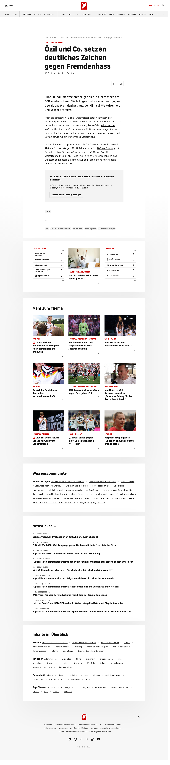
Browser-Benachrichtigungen (91, 651)
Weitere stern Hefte (121, 647)
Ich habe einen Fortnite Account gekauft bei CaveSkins (73, 490)
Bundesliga (65, 687)
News (7, 14)
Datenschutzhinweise (113, 725)
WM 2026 (37, 14)
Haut (86, 675)
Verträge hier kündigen (79, 728)
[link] (163, 5)
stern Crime (86, 14)
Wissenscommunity (41, 647)
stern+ (62, 14)
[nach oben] (138, 717)
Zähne (87, 679)
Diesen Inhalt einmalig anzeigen (66, 194)
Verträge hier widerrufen (101, 732)
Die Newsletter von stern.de (55, 642)
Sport (158, 14)
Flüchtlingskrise (90, 229)
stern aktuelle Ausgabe (97, 647)
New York (77, 663)
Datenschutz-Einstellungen (110, 728)
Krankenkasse (53, 663)
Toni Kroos (72, 155)
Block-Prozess (49, 14)
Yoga (46, 691)
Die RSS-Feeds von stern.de (84, 642)
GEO (69, 14)
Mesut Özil (98, 152)
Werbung (94, 728)
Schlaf (63, 679)
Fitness (96, 675)
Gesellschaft (101, 14)
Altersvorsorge (50, 659)
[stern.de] (84, 6)
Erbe (120, 659)
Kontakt (61, 732)
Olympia (86, 687)
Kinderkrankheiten (113, 675)
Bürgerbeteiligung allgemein (92, 502)
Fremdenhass (77, 229)
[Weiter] (163, 14)
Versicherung (117, 663)
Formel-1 (52, 687)
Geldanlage (37, 663)
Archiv (127, 642)
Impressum (48, 725)
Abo (154, 5)
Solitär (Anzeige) (64, 667)
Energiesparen (106, 659)
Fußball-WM (100, 687)
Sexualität (75, 679)
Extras (14, 14)
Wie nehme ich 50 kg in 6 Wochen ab (67, 481)
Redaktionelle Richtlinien (87, 725)
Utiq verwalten (50, 728)
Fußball (54, 38)
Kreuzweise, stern (102, 498)
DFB (47, 229)
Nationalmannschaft (120, 687)
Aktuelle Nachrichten (110, 642)
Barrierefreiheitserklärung (65, 725)
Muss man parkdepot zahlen (76, 498)
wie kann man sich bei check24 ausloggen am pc (87, 486)
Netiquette (63, 728)
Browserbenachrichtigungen (77, 732)
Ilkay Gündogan (64, 152)
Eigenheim (90, 659)
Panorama (121, 14)
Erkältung (74, 675)
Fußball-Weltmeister (78, 117)
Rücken (52, 679)
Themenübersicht (62, 647)
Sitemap (78, 647)
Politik (111, 14)
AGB (101, 725)
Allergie (50, 675)
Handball (68, 691)
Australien (66, 659)
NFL (76, 687)
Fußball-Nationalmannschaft (61, 229)
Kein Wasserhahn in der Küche (102, 481)
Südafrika (91, 663)
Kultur (151, 14)
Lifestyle (142, 14)
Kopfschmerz (38, 679)
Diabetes (61, 675)
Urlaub (103, 663)
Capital (76, 14)
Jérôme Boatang (106, 148)
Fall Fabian (26, 14)
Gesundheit (132, 14)
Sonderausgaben (40, 651)
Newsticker (43, 526)
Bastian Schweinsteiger (66, 133)
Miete (66, 663)
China (78, 659)
